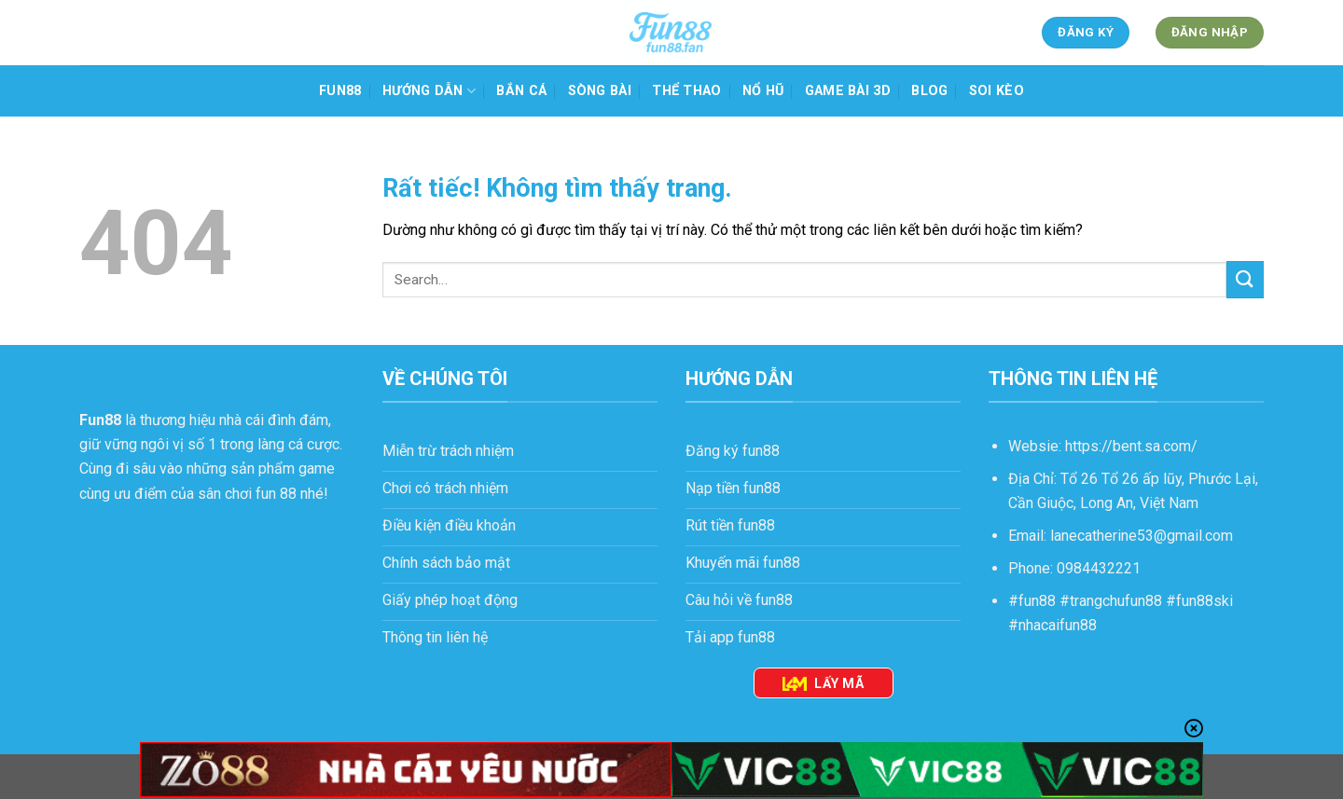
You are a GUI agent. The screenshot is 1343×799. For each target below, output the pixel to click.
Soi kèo (996, 91)
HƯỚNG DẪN (429, 91)
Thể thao (686, 91)
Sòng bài (599, 91)
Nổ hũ (762, 91)
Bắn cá (521, 91)
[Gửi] (1245, 279)
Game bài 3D (848, 91)
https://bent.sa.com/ (1131, 446)
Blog (929, 91)
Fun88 (340, 91)
